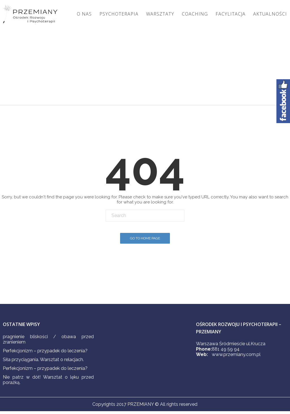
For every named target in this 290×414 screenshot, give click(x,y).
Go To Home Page (145, 238)
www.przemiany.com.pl (236, 354)
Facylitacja (231, 13)
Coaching (195, 13)
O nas (84, 13)
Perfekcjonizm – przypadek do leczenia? (45, 350)
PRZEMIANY (140, 404)
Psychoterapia (118, 13)
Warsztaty (160, 13)
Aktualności (270, 13)
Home (127, 71)
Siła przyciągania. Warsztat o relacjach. (43, 359)
